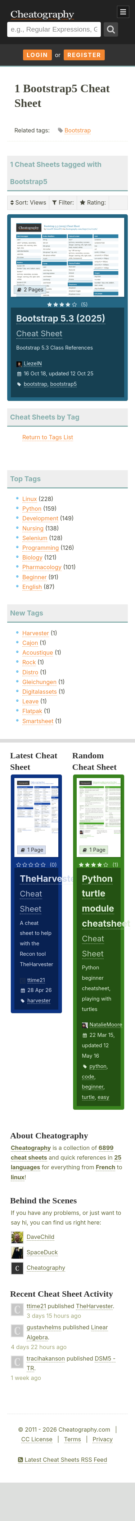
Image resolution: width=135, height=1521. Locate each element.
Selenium (35, 538)
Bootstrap (77, 130)
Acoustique (37, 652)
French (105, 1167)
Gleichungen (39, 681)
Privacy (103, 1439)
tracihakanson (46, 1358)
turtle (88, 1097)
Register (84, 54)
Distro (30, 672)
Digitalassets (39, 691)
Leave (30, 701)
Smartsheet (37, 721)
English (32, 586)
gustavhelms (44, 1327)
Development (40, 518)
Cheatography (31, 1147)
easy (103, 1097)
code (88, 1076)
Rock (29, 662)
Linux (29, 498)
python (98, 1066)
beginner (92, 1087)
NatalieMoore (106, 1024)
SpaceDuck (42, 1252)
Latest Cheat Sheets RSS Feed (62, 1459)
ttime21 (36, 980)
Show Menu (123, 12)
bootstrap (35, 384)
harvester (38, 1000)
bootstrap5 (63, 384)
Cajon (30, 642)
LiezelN (33, 363)
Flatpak (32, 711)
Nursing (33, 528)
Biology (32, 557)
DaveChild (40, 1236)
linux (17, 1177)
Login (37, 54)
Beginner (34, 577)
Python (31, 508)
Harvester (35, 633)
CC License (37, 1439)
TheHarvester (94, 1306)
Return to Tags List (47, 437)
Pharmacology (42, 567)
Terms (72, 1439)
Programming (40, 547)
